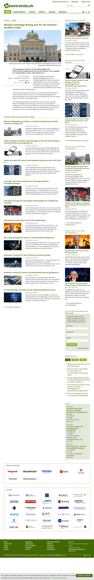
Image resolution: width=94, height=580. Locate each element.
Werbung (75, 2)
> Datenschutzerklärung (59, 578)
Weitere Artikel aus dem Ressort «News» (19, 117)
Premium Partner (12, 465)
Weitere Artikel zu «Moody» (75, 20)
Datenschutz (51, 549)
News (7, 12)
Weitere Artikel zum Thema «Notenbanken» (75, 232)
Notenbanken (25, 78)
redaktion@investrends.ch (77, 549)
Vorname (70, 326)
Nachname (70, 332)
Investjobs (28, 547)
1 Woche (75, 360)
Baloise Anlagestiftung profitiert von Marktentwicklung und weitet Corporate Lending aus (78, 380)
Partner (9, 490)
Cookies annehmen (84, 575)
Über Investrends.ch (60, 2)
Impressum (50, 545)
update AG (58, 555)
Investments (19, 12)
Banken (10, 78)
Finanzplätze (17, 78)
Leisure (51, 12)
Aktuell (7, 20)
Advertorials (29, 544)
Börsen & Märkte (30, 545)
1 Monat (83, 360)
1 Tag (67, 360)
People (32, 12)
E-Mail (69, 338)
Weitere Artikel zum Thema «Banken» (75, 61)
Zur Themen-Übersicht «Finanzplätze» (73, 224)
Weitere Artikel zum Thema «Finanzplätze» (75, 147)
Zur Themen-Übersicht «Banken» (78, 140)
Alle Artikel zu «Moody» (75, 54)
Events (42, 12)
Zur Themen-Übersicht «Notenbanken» (73, 304)
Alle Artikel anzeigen (12, 307)
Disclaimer (50, 547)
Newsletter (85, 2)
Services (62, 12)
